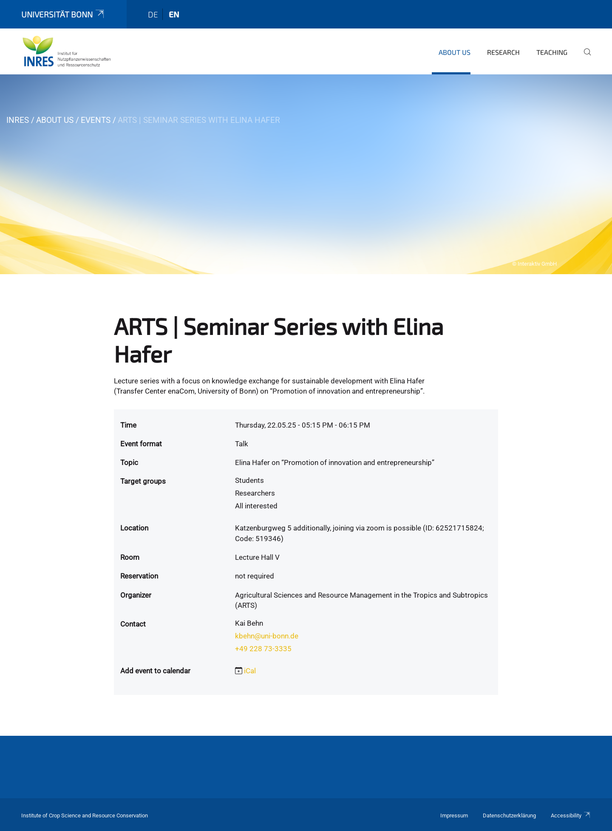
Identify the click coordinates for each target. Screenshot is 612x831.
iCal (250, 671)
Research (503, 52)
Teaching (551, 52)
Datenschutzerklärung (509, 815)
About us (454, 52)
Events (95, 120)
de (153, 14)
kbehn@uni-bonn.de (266, 636)
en (174, 14)
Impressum (454, 815)
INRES (17, 120)
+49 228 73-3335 (263, 648)
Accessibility (571, 815)
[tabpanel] (306, 174)
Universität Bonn (63, 14)
